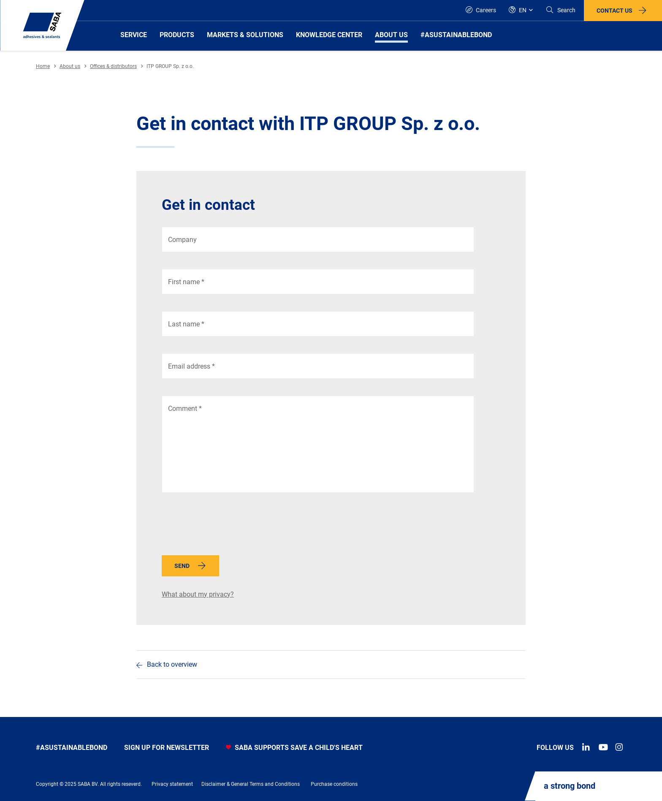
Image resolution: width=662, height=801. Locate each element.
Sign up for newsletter (166, 748)
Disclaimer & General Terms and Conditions (250, 784)
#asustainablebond (71, 748)
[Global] (521, 10)
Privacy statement (172, 784)
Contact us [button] (614, 10)
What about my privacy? (198, 594)
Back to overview (172, 664)
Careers (481, 10)
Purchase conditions (334, 784)
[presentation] (226, 526)
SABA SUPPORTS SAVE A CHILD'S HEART (294, 748)
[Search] (560, 10)
